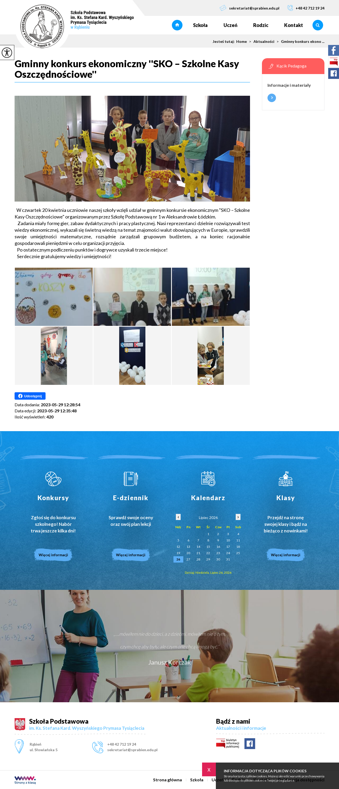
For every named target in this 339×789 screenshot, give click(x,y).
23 (218, 553)
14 (198, 547)
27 (188, 559)
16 (218, 547)
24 (228, 553)
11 (238, 540)
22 (208, 553)
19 (178, 553)
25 (238, 553)
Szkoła (200, 25)
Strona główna (177, 25)
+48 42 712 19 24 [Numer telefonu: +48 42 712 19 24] (121, 744)
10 (228, 540)
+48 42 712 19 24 (305, 8)
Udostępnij (30, 396)
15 (208, 547)
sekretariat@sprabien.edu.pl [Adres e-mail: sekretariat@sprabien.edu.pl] (132, 749)
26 (178, 559)
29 (208, 559)
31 (228, 559)
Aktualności (260, 41)
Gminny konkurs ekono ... (299, 41)
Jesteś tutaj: (224, 41)
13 (188, 547)
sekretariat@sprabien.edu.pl (249, 8)
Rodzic (260, 25)
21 (198, 553)
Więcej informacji (271, 98)
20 (188, 553)
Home (241, 41)
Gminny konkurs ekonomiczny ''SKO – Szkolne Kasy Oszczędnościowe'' (127, 69)
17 (228, 547)
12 (178, 547)
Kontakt (293, 25)
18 (238, 547)
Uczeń (230, 25)
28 (198, 559)
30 (218, 559)
